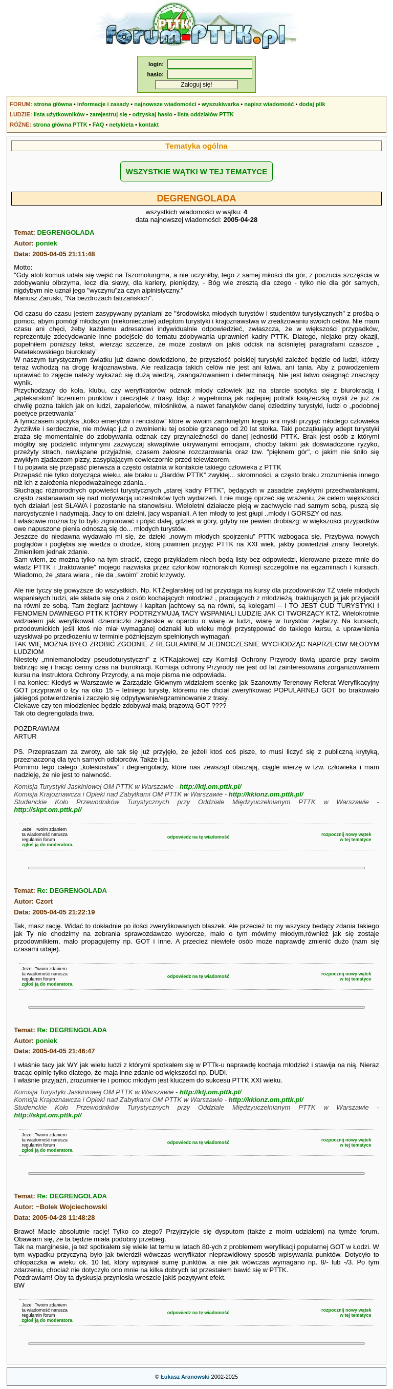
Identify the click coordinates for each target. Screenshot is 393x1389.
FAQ (98, 124)
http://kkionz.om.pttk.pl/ (266, 794)
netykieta (121, 124)
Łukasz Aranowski (185, 1377)
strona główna (53, 104)
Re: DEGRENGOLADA (72, 890)
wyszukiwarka (220, 104)
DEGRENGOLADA (65, 232)
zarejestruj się (108, 114)
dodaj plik (312, 104)
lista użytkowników (59, 114)
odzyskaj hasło (152, 114)
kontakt (149, 124)
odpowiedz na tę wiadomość (198, 837)
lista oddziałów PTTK (206, 114)
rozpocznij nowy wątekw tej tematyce (346, 837)
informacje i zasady (103, 104)
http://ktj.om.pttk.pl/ (211, 786)
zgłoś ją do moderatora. (47, 844)
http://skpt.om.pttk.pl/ (47, 809)
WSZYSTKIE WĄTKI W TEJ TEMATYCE (196, 171)
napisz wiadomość (269, 104)
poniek (46, 243)
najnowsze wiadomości (165, 104)
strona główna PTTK (60, 124)
